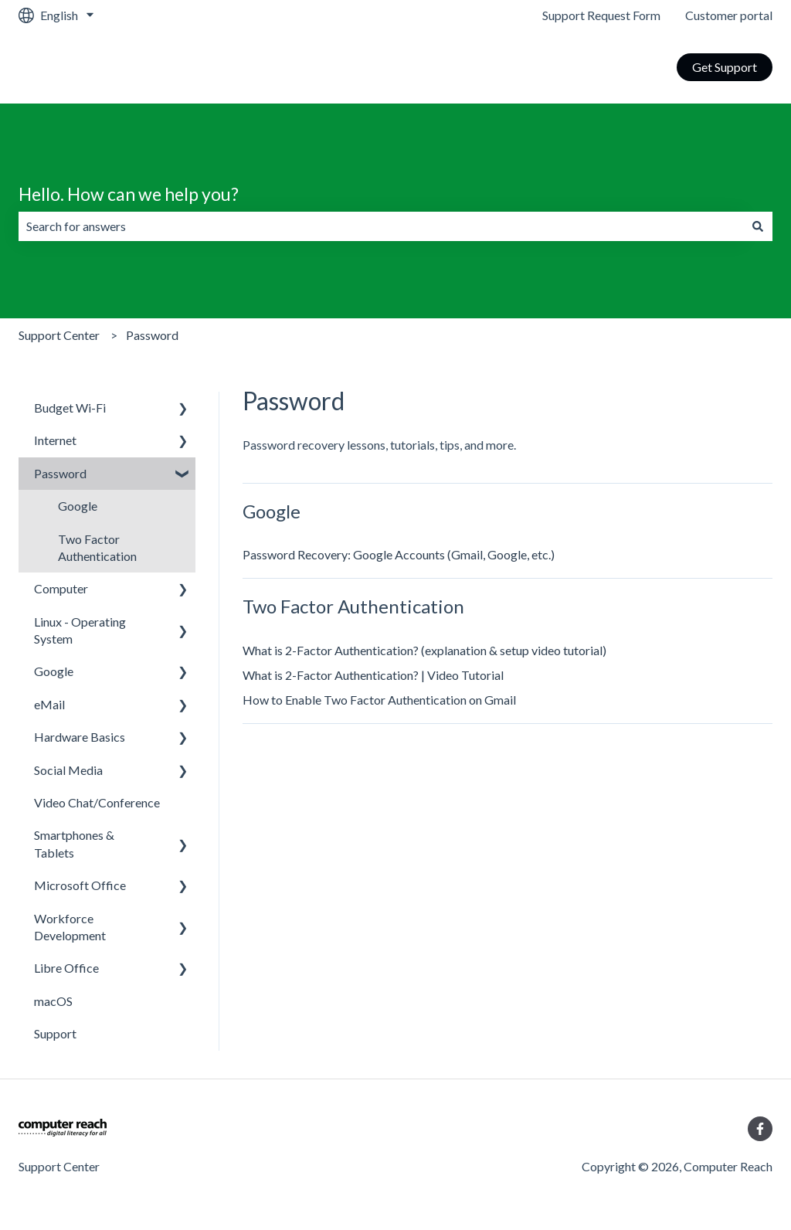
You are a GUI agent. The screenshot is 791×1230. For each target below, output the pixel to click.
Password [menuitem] (60, 473)
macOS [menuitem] (53, 1001)
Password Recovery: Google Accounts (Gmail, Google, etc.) (399, 554)
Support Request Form (601, 15)
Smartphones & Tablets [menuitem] (74, 843)
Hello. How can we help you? (129, 194)
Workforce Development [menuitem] (70, 927)
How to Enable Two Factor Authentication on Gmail (379, 699)
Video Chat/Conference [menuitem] (97, 802)
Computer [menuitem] (61, 588)
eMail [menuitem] (49, 704)
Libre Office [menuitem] (66, 967)
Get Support (724, 66)
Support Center (59, 335)
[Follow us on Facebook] (760, 1128)
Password (152, 335)
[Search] (757, 226)
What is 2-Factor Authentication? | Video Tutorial (373, 675)
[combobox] (381, 226)
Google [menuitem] (77, 505)
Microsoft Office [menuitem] (80, 885)
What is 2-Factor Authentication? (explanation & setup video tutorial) (424, 650)
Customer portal (728, 15)
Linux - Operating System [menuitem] (80, 630)
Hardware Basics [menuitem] (79, 736)
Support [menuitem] (55, 1033)
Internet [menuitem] (55, 440)
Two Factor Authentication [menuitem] (97, 547)
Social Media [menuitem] (68, 770)
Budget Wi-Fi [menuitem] (70, 407)
